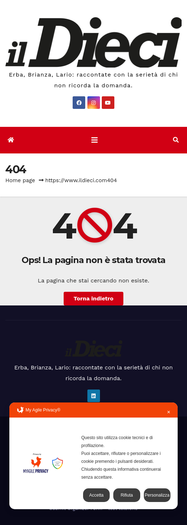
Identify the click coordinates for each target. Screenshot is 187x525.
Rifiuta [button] (126, 495)
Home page (20, 180)
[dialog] (93, 455)
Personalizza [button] (157, 495)
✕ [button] (168, 412)
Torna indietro (94, 298)
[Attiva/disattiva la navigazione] (94, 140)
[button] (176, 140)
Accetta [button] (96, 495)
